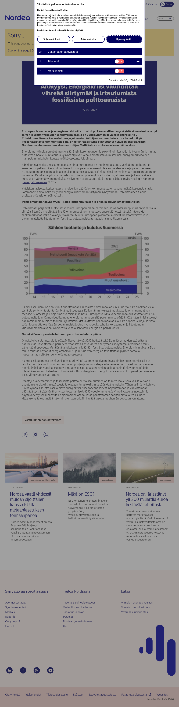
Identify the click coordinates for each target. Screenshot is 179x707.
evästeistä (51, 30)
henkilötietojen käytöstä (71, 30)
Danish (40, 10)
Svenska (55, 10)
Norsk (48, 10)
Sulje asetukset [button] (51, 39)
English (64, 10)
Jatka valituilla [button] (88, 39)
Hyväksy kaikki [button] (124, 39)
